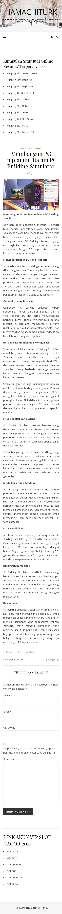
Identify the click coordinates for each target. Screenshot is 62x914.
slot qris (11, 870)
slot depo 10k (14, 877)
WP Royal (42, 907)
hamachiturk (16, 659)
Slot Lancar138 (25, 132)
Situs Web (9, 728)
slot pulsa (12, 883)
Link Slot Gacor (25, 119)
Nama (7, 695)
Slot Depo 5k (24, 79)
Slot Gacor (23, 112)
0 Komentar (52, 659)
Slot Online (23, 99)
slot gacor (12, 851)
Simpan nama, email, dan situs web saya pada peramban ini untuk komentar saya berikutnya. (29, 750)
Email (7, 711)
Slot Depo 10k (25, 86)
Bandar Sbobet (25, 93)
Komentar (9, 759)
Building (9, 652)
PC (19, 652)
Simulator (30, 652)
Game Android (31, 148)
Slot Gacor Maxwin (27, 73)
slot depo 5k (14, 864)
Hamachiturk (31, 12)
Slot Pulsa (22, 125)
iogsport (12, 857)
